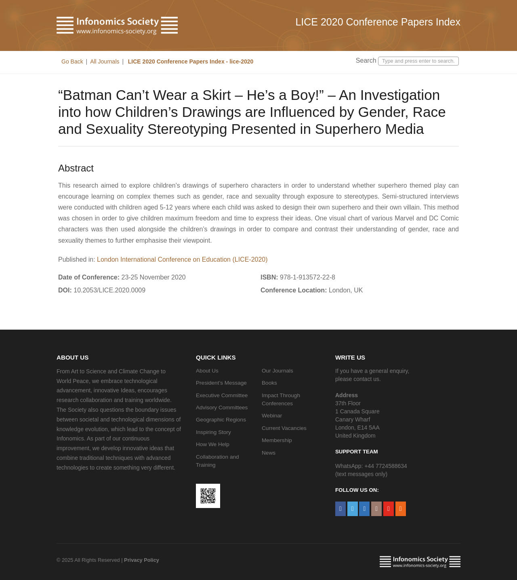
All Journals (104, 61)
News (268, 453)
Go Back (72, 61)
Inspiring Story (213, 432)
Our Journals (277, 371)
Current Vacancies (284, 428)
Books (269, 383)
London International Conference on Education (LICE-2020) (182, 259)
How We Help (212, 444)
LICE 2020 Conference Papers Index (377, 22)
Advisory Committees (222, 407)
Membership (277, 440)
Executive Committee (222, 395)
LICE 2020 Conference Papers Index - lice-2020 (189, 61)
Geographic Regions (221, 420)
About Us (207, 371)
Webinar (272, 416)
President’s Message (221, 383)
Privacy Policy (141, 560)
